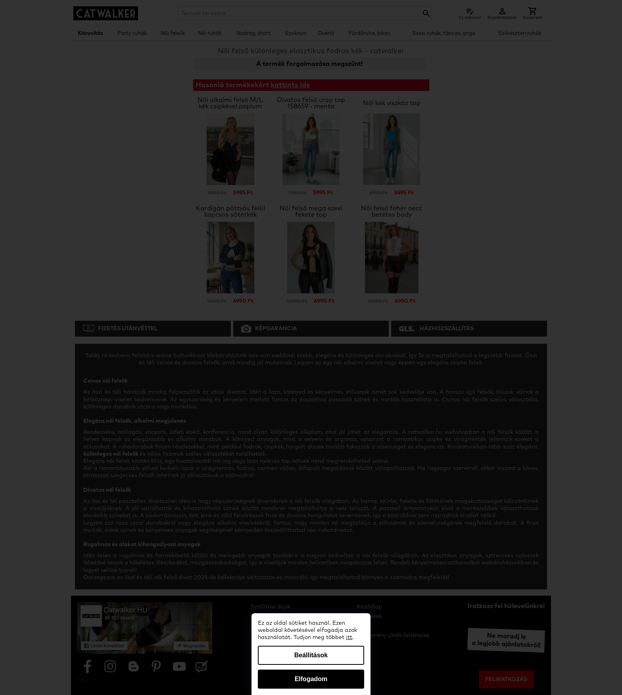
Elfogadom (311, 679)
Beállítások (311, 655)
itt (349, 637)
